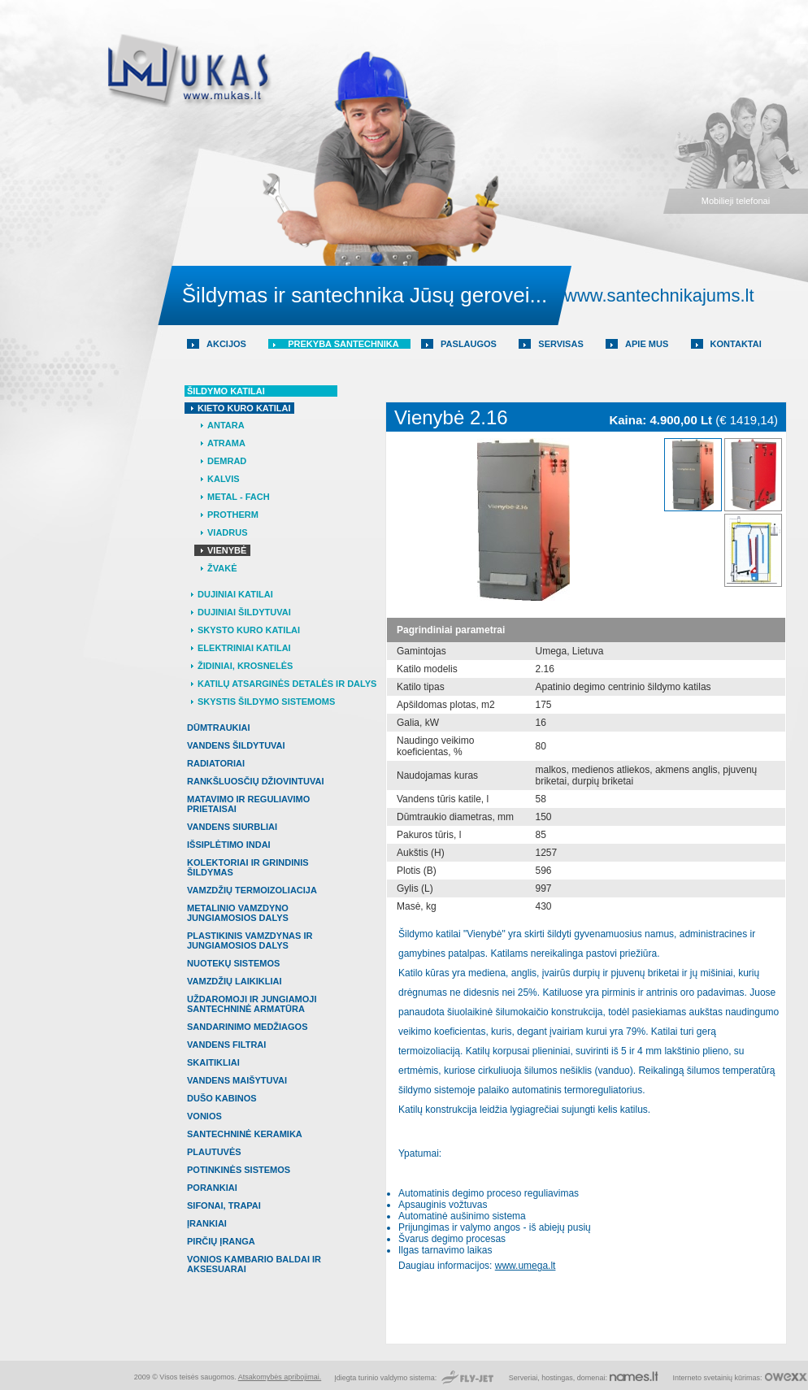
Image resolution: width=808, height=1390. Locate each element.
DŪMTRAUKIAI (218, 727)
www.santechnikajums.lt (659, 295)
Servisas (560, 344)
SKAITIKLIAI (213, 1062)
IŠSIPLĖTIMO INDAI (229, 844)
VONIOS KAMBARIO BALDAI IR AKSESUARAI (254, 1264)
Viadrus (227, 532)
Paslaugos (469, 344)
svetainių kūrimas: (732, 1378)
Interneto (687, 1378)
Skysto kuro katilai (249, 630)
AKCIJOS (226, 344)
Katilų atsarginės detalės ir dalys (287, 683)
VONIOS (204, 1116)
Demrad (226, 461)
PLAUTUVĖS (214, 1152)
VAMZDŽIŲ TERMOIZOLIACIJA (252, 890)
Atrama (226, 443)
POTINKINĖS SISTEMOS (238, 1170)
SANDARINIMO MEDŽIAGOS (247, 1027)
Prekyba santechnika (343, 344)
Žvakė (222, 568)
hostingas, (558, 1378)
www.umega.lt (525, 1265)
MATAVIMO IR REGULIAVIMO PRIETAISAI (248, 804)
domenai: (592, 1378)
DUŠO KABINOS (222, 1098)
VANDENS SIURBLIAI (232, 827)
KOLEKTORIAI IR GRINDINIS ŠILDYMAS (248, 867)
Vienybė (226, 550)
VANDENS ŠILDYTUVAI (236, 745)
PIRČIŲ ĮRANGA (221, 1241)
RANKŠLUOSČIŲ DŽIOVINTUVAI (255, 781)
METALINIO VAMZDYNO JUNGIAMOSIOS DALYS (238, 913)
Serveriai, (525, 1378)
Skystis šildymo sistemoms (266, 701)
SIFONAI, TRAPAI (224, 1205)
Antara (226, 425)
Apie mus (646, 344)
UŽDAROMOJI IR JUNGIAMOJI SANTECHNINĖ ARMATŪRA (252, 1004)
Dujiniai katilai (235, 594)
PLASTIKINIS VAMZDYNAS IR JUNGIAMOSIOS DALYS (249, 940)
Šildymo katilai (226, 391)
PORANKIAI (212, 1187)
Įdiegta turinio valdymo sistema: (386, 1378)
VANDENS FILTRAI (226, 1044)
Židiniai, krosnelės (245, 666)
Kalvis (223, 479)
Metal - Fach (238, 497)
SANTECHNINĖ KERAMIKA (244, 1134)
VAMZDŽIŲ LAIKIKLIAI (234, 981)
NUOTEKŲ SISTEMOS (233, 963)
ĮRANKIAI (207, 1223)
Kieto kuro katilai (244, 408)
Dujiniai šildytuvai (244, 612)
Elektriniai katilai (244, 648)
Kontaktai (736, 344)
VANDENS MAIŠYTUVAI (237, 1080)
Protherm (232, 514)
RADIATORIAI (216, 763)
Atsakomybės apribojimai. (280, 1377)
